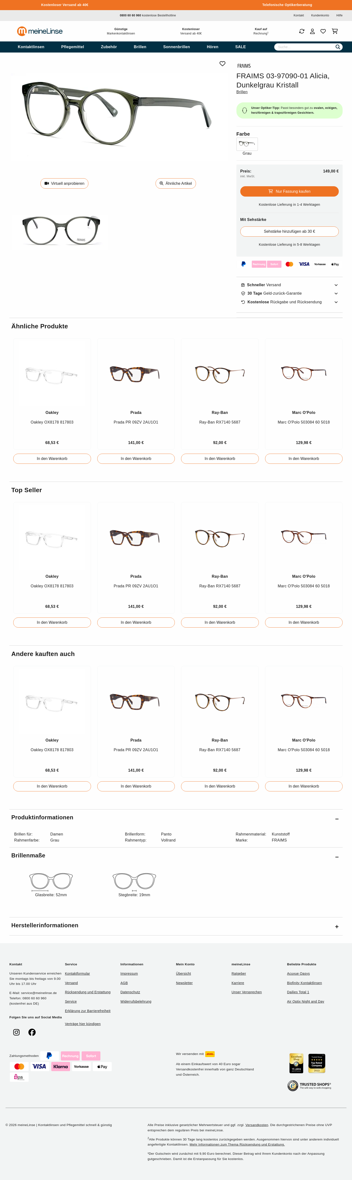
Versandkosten (257, 1125)
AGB (124, 983)
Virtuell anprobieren (64, 183)
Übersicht (183, 973)
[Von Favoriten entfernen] (222, 64)
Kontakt (298, 15)
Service (71, 1001)
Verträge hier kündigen (83, 1024)
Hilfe (339, 15)
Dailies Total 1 (298, 992)
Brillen (242, 92)
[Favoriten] (323, 31)
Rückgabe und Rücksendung (281, 302)
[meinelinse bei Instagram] (16, 1032)
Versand (261, 285)
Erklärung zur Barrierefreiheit (88, 1011)
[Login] (312, 31)
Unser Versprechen (247, 992)
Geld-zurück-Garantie (271, 293)
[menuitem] (31, 47)
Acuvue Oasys (298, 973)
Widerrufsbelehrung (135, 1001)
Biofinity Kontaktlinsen (304, 983)
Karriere (238, 983)
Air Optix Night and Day (305, 1001)
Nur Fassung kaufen (289, 191)
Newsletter (184, 983)
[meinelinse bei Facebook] (32, 1032)
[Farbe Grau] (247, 147)
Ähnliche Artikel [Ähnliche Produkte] (176, 183)
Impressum (129, 973)
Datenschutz (130, 992)
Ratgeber (239, 973)
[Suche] (308, 47)
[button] (176, 818)
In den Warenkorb (52, 459)
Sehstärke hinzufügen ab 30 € (289, 231)
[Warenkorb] (336, 31)
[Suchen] (338, 47)
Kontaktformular (77, 973)
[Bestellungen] (301, 31)
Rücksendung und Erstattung (88, 992)
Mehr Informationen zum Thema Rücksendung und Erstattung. (237, 1144)
